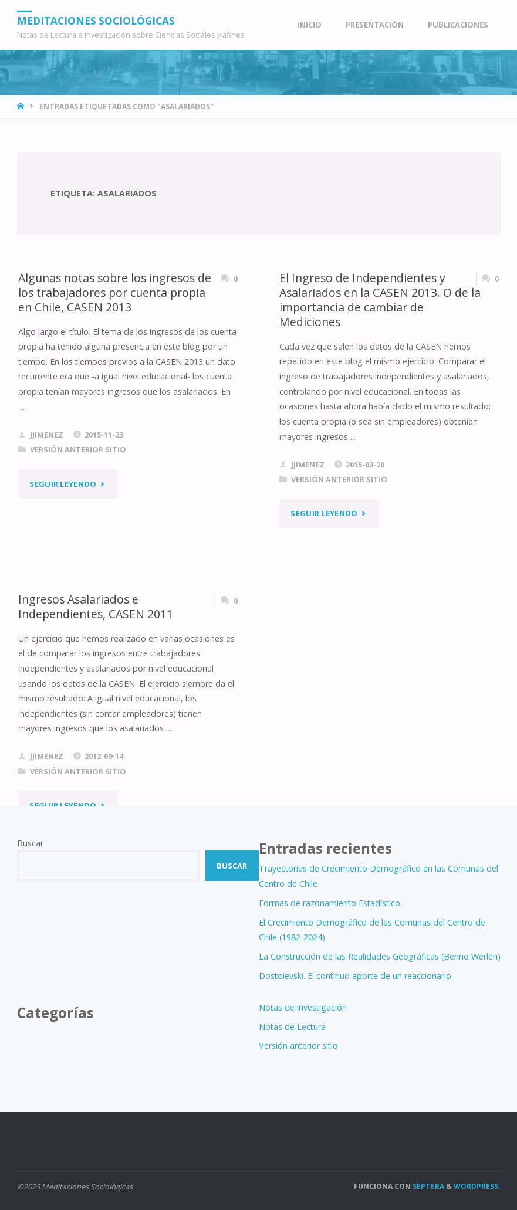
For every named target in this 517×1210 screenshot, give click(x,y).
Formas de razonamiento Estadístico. (330, 903)
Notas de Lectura (292, 1026)
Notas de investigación (303, 1007)
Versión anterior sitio (78, 449)
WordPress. (477, 1186)
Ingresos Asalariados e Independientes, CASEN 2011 (95, 606)
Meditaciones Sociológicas (96, 20)
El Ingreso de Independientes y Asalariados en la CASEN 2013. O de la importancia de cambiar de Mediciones (380, 300)
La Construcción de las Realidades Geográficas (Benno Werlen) (380, 956)
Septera (427, 1186)
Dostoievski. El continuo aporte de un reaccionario (355, 975)
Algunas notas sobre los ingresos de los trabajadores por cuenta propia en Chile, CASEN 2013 (114, 293)
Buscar (30, 843)
